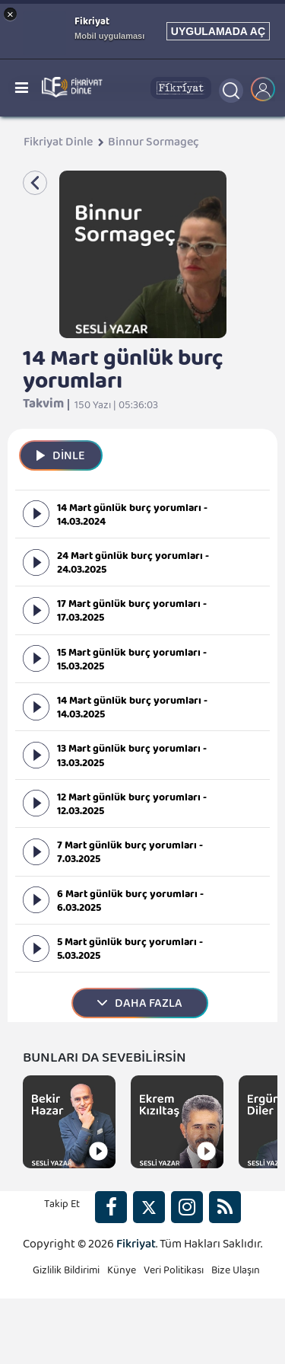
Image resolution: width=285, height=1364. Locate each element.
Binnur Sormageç (153, 145)
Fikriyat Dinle (58, 145)
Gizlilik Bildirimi (66, 1273)
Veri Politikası (174, 1273)
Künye (121, 1273)
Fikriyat (136, 1247)
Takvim (43, 407)
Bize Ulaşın (235, 1273)
